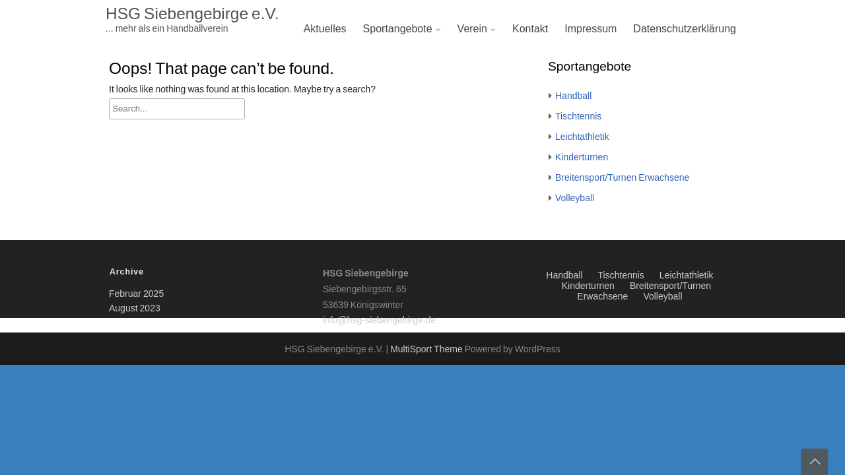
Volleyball (574, 198)
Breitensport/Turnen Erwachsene (622, 178)
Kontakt (530, 29)
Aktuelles (325, 29)
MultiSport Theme (427, 349)
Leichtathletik (582, 137)
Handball (573, 96)
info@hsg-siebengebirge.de (379, 320)
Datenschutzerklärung (684, 29)
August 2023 (134, 308)
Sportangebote (397, 29)
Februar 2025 (136, 294)
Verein (472, 29)
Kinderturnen (581, 157)
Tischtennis (578, 116)
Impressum (590, 29)
